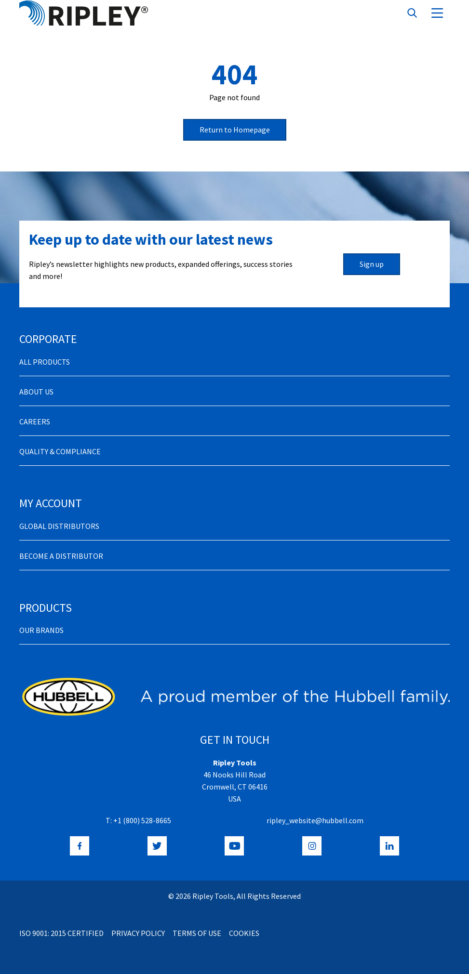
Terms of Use (197, 933)
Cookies (244, 933)
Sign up (372, 264)
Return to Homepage (235, 129)
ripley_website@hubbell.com (315, 820)
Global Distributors (59, 526)
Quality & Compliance (60, 451)
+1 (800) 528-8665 (142, 820)
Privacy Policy (138, 933)
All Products (44, 362)
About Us (36, 391)
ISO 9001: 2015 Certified (61, 933)
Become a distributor (61, 556)
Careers (34, 421)
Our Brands (41, 630)
